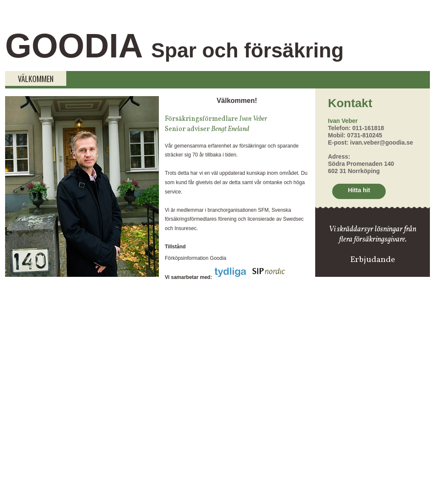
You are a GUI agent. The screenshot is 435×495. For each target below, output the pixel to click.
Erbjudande (372, 260)
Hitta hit (359, 190)
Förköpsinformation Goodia (195, 258)
